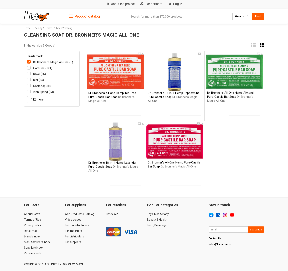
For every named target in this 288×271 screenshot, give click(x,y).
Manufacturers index (37, 242)
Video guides (73, 219)
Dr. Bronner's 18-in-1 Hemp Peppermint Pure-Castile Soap (173, 97)
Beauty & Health (43, 28)
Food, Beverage (157, 225)
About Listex (32, 214)
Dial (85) (38, 80)
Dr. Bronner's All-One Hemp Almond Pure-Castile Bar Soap (230, 97)
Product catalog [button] (84, 16)
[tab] (84, 16)
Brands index (32, 236)
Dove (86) (39, 74)
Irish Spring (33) (43, 92)
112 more (37, 99)
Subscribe (256, 229)
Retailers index (33, 253)
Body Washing (64, 28)
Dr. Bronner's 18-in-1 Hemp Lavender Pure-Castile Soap (113, 166)
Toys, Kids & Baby (158, 214)
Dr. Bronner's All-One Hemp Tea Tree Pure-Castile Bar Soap (112, 97)
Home (27, 28)
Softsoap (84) (42, 86)
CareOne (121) (42, 68)
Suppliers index (33, 247)
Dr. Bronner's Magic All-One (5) (53, 62)
